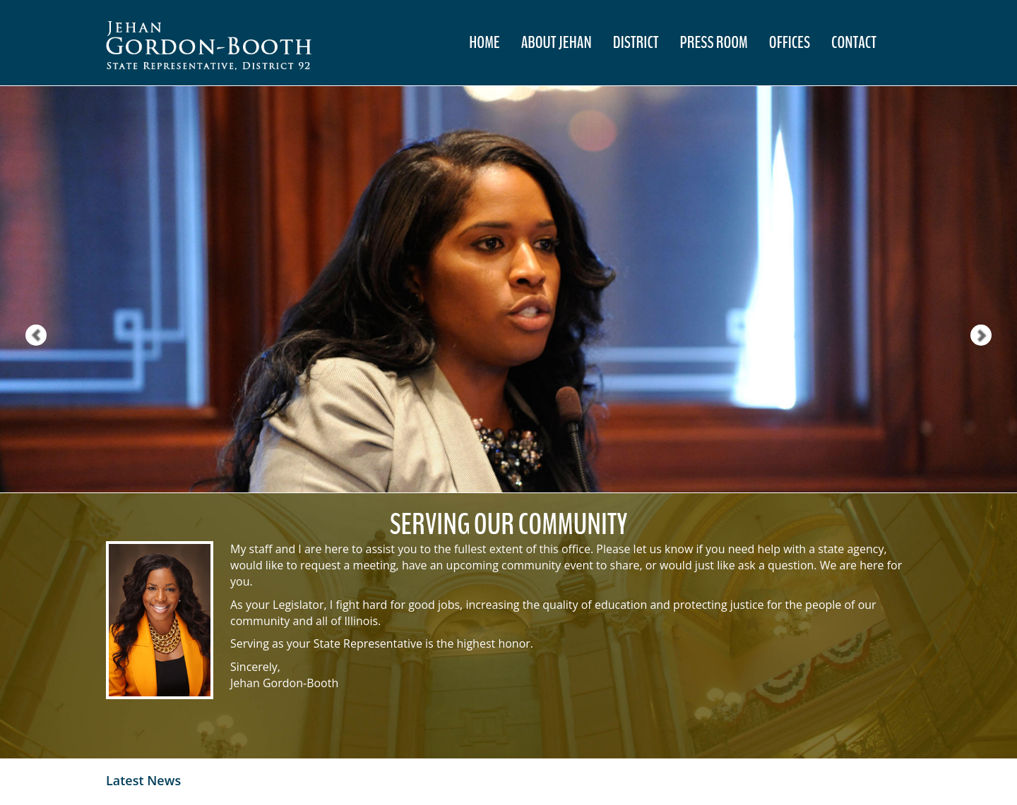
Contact (853, 42)
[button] (25, 289)
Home (484, 42)
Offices (789, 42)
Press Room (714, 42)
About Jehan (556, 42)
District (636, 42)
